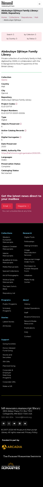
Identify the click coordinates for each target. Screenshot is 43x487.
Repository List (9, 293)
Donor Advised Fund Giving (9, 349)
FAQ (26, 332)
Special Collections (11, 271)
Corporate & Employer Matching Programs (8, 374)
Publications (29, 328)
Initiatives (28, 275)
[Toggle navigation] (39, 4)
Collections (14, 17)
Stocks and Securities (7, 356)
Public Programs (10, 304)
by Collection (30, 35)
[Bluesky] (25, 423)
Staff (26, 313)
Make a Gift (7, 386)
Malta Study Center (29, 281)
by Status (31, 39)
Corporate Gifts (9, 382)
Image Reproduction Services (30, 252)
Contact (27, 336)
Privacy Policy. (31, 432)
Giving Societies (9, 344)
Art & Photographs (10, 275)
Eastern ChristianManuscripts (10, 247)
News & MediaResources (30, 322)
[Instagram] (9, 423)
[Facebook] (3, 423)
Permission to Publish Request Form (31, 268)
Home (4, 17)
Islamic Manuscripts (8, 254)
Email (7, 206)
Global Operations (32, 308)
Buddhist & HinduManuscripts (10, 261)
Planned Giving (9, 366)
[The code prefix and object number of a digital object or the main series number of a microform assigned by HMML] (16, 104)
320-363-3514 (7, 417)
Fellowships (29, 241)
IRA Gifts (6, 362)
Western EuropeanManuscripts (8, 239)
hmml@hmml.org (24, 417)
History (27, 304)
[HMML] (8, 4)
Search (10, 35)
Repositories (26, 17)
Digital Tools (29, 237)
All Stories (7, 326)
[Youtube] (14, 423)
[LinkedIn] (19, 423)
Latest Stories (8, 322)
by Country (12, 39)
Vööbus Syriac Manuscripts (8, 281)
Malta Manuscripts (10, 267)
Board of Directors (32, 317)
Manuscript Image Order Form (32, 260)
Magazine (23, 206)
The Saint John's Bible (9, 287)
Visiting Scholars (31, 246)
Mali (36, 17)
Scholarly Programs (7, 309)
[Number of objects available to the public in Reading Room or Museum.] (25, 130)
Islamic (4, 80)
